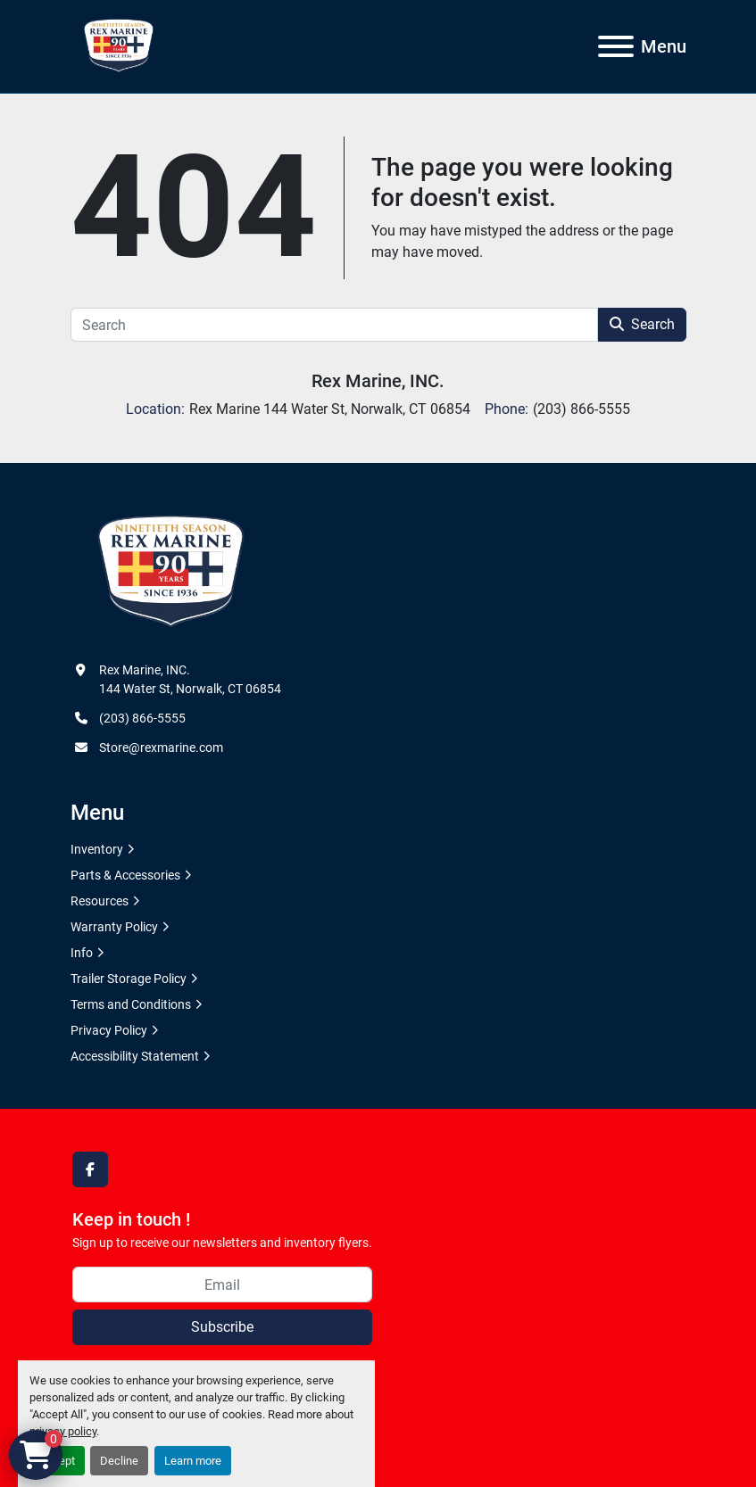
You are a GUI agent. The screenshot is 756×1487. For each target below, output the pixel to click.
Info (82, 953)
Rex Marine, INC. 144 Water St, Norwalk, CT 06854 (190, 679)
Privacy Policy (109, 1030)
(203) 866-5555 (142, 718)
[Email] (222, 1284)
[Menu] (616, 46)
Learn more (192, 1460)
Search (642, 324)
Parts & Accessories (125, 875)
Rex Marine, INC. (378, 381)
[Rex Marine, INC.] (171, 572)
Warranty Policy (114, 927)
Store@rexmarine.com (161, 747)
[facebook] (90, 1169)
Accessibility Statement (135, 1056)
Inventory (97, 849)
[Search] (334, 325)
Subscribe (222, 1326)
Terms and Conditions (131, 1004)
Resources (100, 901)
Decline (119, 1460)
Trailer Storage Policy (129, 978)
